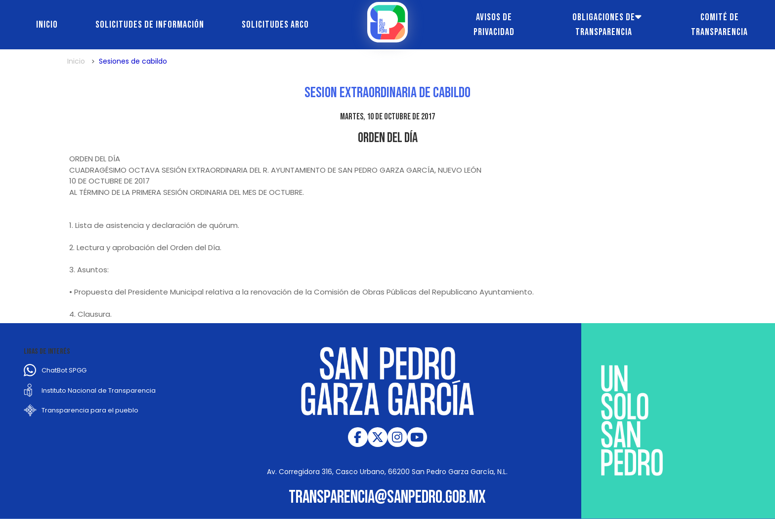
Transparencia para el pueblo (90, 410)
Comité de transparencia (719, 24)
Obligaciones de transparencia (603, 24)
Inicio (47, 25)
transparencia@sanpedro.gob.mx (387, 497)
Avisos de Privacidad (494, 24)
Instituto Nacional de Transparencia (99, 390)
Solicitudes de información (149, 25)
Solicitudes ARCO (275, 25)
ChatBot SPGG (64, 370)
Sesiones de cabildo (133, 61)
